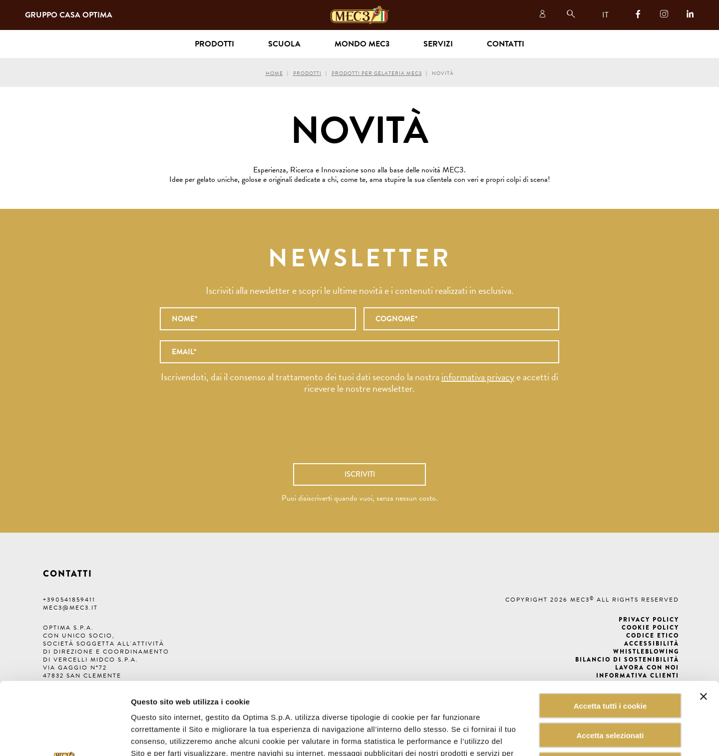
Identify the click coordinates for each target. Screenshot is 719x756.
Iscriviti (360, 474)
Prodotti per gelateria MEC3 (377, 73)
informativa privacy (477, 376)
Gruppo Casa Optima (68, 14)
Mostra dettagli (506, 736)
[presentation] (359, 433)
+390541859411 (69, 599)
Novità (443, 73)
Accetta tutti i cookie (610, 633)
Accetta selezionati (610, 663)
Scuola (284, 44)
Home (274, 73)
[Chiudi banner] (703, 624)
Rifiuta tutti (610, 692)
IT (605, 15)
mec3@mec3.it (70, 607)
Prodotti (307, 73)
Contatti (505, 44)
